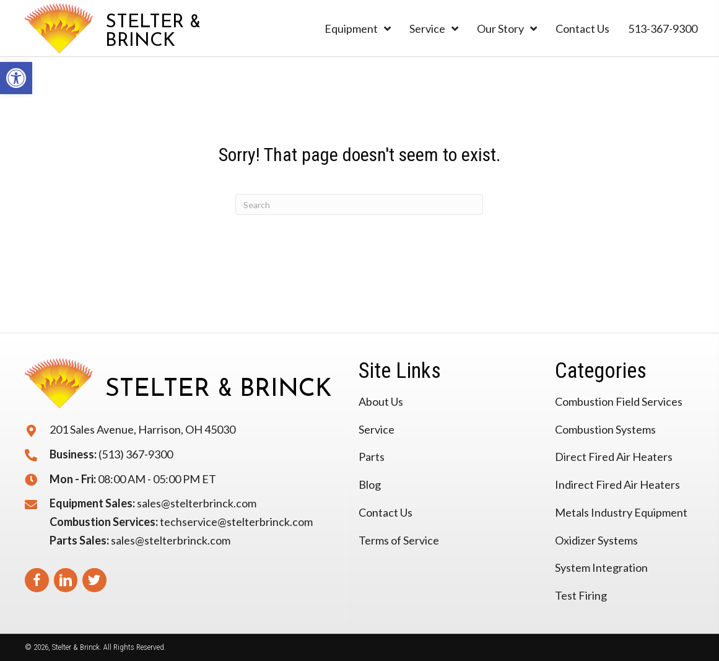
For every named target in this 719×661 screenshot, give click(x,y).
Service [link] (376, 429)
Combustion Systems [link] (605, 429)
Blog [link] (370, 484)
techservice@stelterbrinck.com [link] (236, 521)
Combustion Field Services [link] (618, 401)
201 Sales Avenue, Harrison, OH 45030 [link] (142, 429)
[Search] (359, 204)
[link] (16, 78)
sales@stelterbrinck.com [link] (196, 503)
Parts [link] (372, 456)
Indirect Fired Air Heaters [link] (617, 484)
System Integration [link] (601, 567)
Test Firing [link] (581, 595)
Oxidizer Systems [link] (596, 540)
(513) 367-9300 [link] (135, 454)
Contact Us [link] (385, 512)
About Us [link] (381, 401)
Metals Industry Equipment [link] (621, 512)
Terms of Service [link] (399, 540)
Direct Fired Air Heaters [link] (614, 456)
